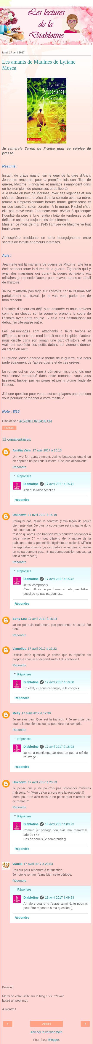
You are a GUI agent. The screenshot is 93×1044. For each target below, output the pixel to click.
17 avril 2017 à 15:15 (46, 450)
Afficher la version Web (46, 1032)
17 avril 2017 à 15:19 (42, 515)
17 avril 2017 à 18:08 (59, 682)
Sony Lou (20, 618)
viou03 (17, 864)
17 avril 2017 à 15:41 (59, 484)
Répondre (19, 467)
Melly (16, 713)
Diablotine (30, 484)
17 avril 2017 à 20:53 (38, 864)
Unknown (20, 515)
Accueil (46, 1023)
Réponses (24, 476)
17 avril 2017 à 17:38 (36, 713)
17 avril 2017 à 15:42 (59, 579)
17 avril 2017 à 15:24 (42, 618)
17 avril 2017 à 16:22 (42, 648)
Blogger (53, 1039)
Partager (9, 427)
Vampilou (19, 648)
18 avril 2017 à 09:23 (59, 824)
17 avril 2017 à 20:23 (42, 782)
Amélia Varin (22, 450)
